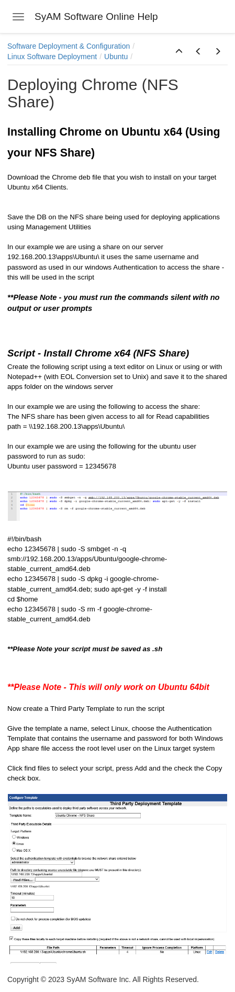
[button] (179, 51)
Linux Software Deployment (52, 56)
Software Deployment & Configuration (68, 46)
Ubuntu (116, 56)
